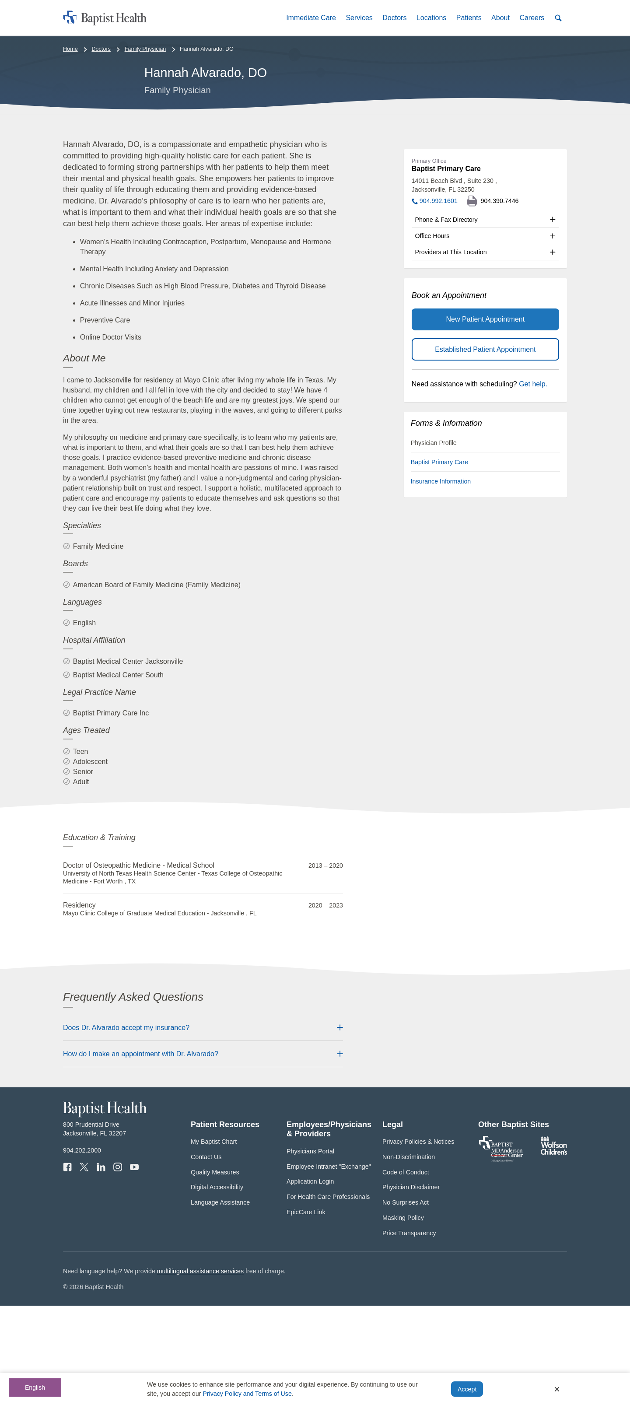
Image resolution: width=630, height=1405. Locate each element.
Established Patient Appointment (485, 448)
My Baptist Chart (214, 1240)
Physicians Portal (310, 1250)
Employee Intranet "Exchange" (329, 1265)
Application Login (310, 1280)
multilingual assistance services (200, 1370)
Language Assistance (220, 1301)
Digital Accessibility (217, 1286)
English (35, 1387)
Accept (467, 1389)
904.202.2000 (82, 1249)
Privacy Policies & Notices (418, 1240)
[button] (311, 17)
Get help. (533, 483)
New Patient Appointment (485, 418)
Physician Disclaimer (411, 1286)
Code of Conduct (405, 1271)
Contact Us (206, 1256)
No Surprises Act (405, 1301)
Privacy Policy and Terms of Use (247, 1393)
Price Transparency (409, 1331)
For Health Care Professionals (328, 1296)
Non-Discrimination (408, 1256)
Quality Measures (215, 1271)
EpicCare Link (306, 1311)
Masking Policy (403, 1317)
